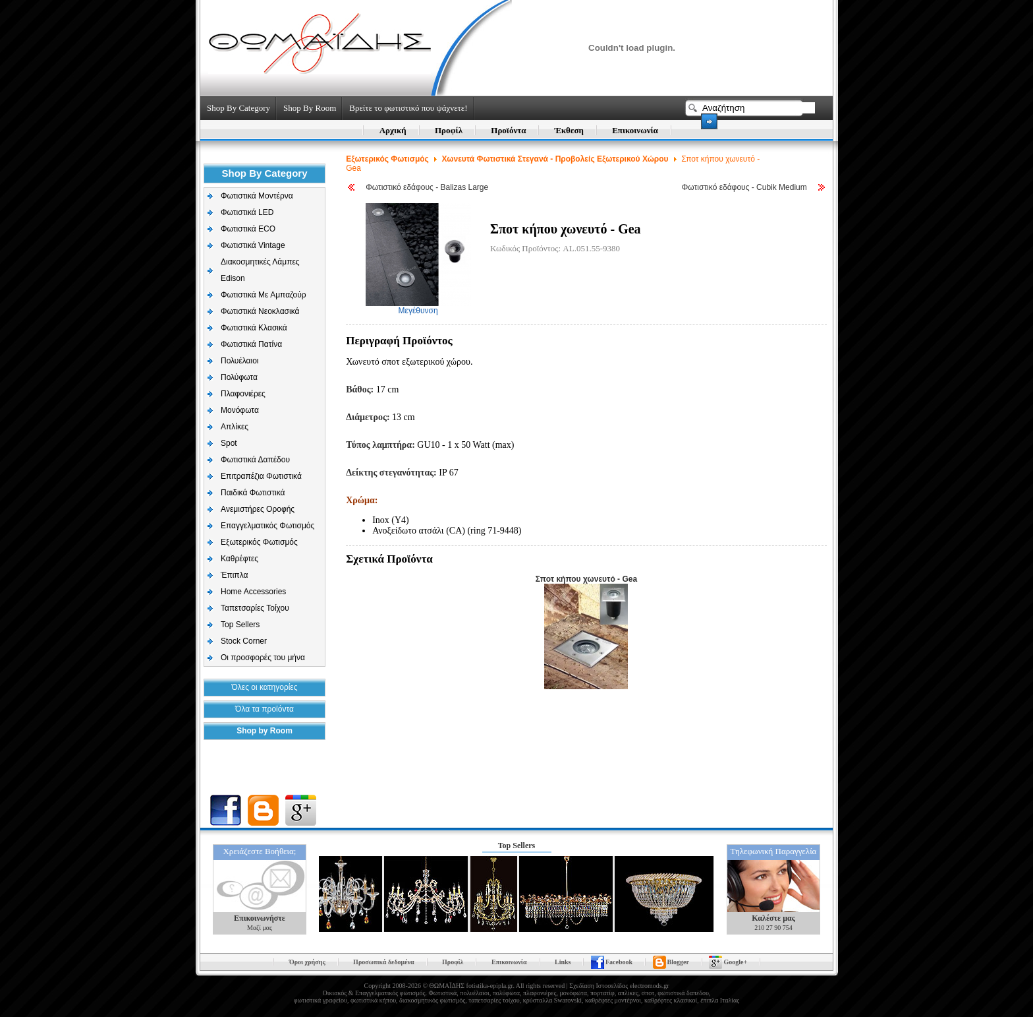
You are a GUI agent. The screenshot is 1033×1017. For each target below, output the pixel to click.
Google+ (735, 962)
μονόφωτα (573, 993)
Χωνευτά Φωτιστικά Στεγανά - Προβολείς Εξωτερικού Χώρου (555, 159)
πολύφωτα (506, 993)
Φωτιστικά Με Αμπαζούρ (263, 294)
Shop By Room (309, 108)
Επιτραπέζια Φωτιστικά (261, 476)
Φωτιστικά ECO (248, 228)
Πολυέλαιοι (240, 360)
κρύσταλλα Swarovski (552, 1000)
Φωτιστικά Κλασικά (254, 327)
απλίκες (628, 993)
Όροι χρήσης (307, 962)
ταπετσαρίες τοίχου (493, 1000)
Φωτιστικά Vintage (253, 245)
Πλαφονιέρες (243, 393)
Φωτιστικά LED (247, 212)
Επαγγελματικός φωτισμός (390, 993)
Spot (229, 443)
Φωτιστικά (442, 993)
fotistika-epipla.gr (489, 985)
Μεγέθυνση (418, 307)
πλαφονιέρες (539, 993)
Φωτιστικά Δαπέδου (255, 459)
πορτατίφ (602, 993)
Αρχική (392, 130)
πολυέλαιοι (474, 993)
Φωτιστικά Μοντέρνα (257, 195)
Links (563, 962)
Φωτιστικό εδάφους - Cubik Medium (744, 187)
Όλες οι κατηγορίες (265, 687)
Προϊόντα (508, 130)
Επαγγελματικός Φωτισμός (267, 525)
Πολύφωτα (239, 377)
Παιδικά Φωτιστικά (253, 492)
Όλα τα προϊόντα (264, 709)
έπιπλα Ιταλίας (719, 1000)
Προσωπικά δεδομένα (383, 962)
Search (709, 121)
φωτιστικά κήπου (373, 1000)
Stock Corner (244, 641)
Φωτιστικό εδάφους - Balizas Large (427, 187)
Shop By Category (238, 108)
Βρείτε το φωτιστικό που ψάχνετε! (408, 108)
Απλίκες (234, 426)
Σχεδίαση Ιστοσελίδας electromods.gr (619, 985)
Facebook (618, 962)
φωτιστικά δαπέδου (683, 993)
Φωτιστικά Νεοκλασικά (260, 311)
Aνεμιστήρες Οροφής (257, 509)
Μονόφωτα (240, 410)
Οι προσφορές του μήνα (263, 657)
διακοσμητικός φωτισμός (432, 1000)
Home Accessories (253, 591)
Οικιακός (335, 993)
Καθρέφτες (239, 558)
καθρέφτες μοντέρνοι (613, 1000)
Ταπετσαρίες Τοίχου (255, 608)
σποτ (648, 993)
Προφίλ (448, 130)
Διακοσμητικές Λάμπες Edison (260, 270)
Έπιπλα (234, 575)
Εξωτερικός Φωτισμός (259, 542)
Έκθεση (569, 130)
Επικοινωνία (635, 130)
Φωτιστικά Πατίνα (251, 344)
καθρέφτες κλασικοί (670, 1000)
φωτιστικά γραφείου (320, 1000)
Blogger (678, 962)
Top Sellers (240, 624)
